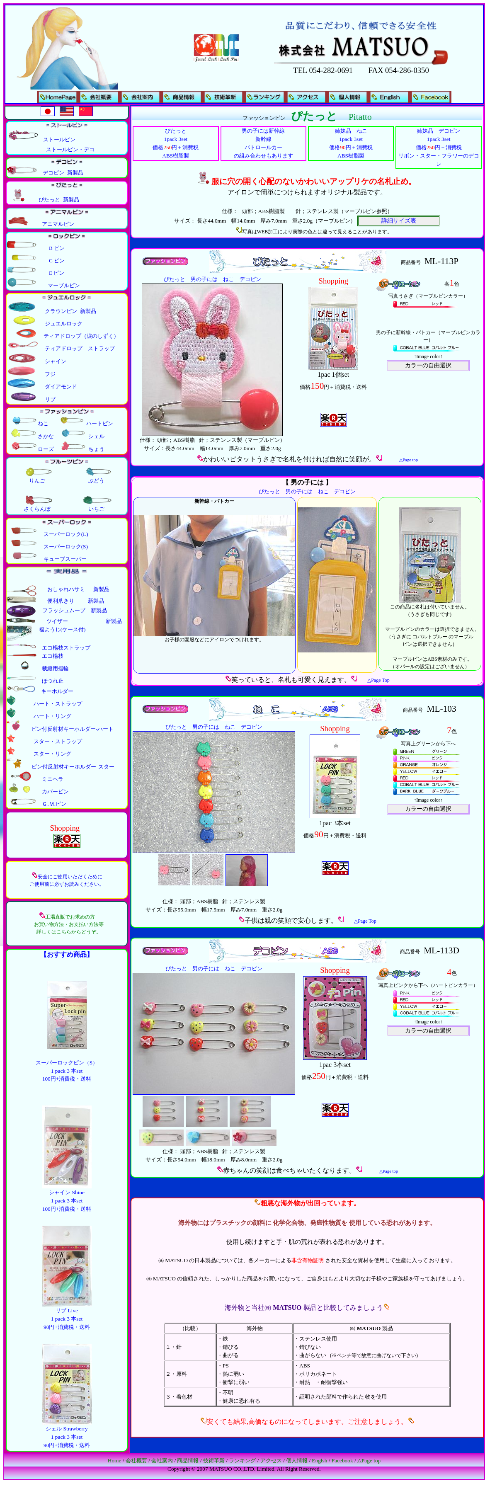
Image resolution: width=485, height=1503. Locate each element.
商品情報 (188, 1460)
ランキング (242, 1460)
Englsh (319, 1460)
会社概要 (136, 1460)
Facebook (342, 1460)
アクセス (271, 1460)
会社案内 (162, 1460)
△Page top (369, 1460)
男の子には (204, 279)
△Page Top (378, 680)
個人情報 (297, 1460)
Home (114, 1460)
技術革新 (214, 1460)
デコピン (250, 279)
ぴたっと (174, 279)
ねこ (228, 279)
